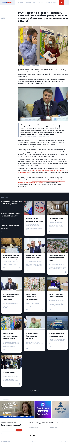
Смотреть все (34, 390)
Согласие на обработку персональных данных (12, 433)
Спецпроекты (28, 2)
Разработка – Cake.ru (63, 441)
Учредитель (52, 425)
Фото (34, 2)
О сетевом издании (33, 427)
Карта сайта (34, 441)
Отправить (19, 430)
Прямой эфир (40, 2)
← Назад (2, 12)
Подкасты (47, 2)
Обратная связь (53, 427)
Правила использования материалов (38, 431)
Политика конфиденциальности (36, 430)
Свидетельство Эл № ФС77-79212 (36, 425)
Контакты (53, 2)
